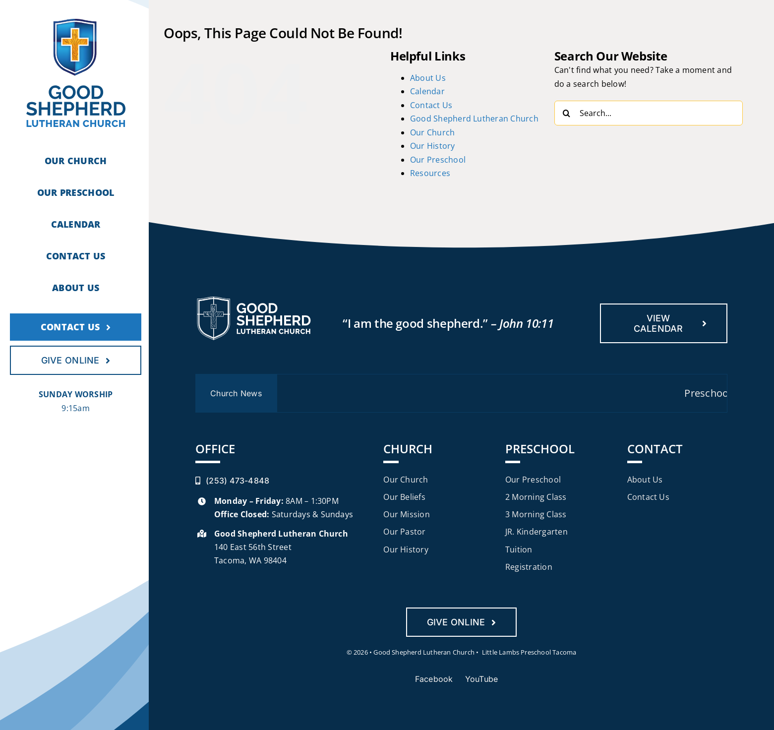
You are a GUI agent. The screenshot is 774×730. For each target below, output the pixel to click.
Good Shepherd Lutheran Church (474, 118)
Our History (432, 145)
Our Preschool (438, 159)
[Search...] (648, 113)
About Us (428, 77)
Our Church (432, 132)
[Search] (566, 113)
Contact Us (431, 105)
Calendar (427, 91)
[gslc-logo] (75, 22)
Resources (430, 173)
